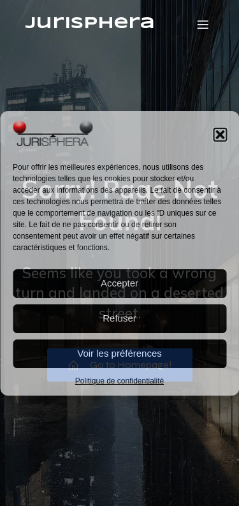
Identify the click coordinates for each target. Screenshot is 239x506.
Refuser (119, 318)
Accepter (119, 283)
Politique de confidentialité (119, 380)
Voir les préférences (119, 353)
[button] (220, 134)
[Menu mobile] (203, 24)
